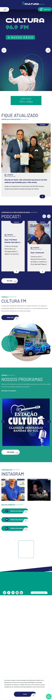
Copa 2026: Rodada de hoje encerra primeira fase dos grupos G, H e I (23, 181)
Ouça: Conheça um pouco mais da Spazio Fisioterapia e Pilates (24, 280)
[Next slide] (48, 50)
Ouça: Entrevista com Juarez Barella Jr (18, 358)
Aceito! (29, 694)
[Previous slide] (3, 526)
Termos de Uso (41, 687)
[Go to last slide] (3, 50)
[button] (45, 9)
